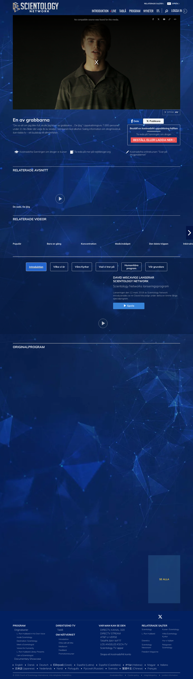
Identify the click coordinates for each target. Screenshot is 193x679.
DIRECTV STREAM (110, 633)
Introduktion (64, 639)
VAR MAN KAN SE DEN (112, 625)
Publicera (153, 121)
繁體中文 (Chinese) (132, 668)
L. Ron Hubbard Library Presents (30, 651)
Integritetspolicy (150, 675)
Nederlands (46, 668)
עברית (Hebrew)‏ (134, 664)
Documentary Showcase (27, 658)
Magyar (151, 664)
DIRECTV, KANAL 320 (112, 629)
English (19, 664)
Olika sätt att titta (66, 643)
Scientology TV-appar (111, 647)
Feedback (63, 650)
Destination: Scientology (27, 641)
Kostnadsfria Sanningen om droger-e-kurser (43, 151)
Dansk (31, 664)
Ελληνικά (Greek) (62, 664)
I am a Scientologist (25, 655)
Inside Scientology (24, 637)
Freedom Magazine (150, 651)
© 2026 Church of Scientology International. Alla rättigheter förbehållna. (42, 675)
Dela (135, 121)
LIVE (114, 11)
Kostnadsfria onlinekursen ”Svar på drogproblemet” (148, 153)
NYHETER (148, 11)
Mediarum (63, 646)
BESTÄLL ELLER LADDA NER (153, 140)
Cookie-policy (133, 675)
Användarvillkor (116, 675)
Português (73, 668)
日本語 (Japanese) (25, 668)
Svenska (112, 668)
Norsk (60, 668)
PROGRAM (134, 11)
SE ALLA (164, 579)
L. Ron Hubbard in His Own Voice (31, 633)
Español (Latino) (85, 664)
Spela (128, 306)
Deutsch (43, 664)
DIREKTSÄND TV (65, 625)
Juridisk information (170, 675)
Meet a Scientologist (25, 644)
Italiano (164, 664)
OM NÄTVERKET (65, 634)
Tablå (60, 629)
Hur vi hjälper (168, 640)
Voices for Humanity (25, 648)
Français (152, 668)
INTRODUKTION (100, 11)
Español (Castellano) (110, 664)
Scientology (147, 629)
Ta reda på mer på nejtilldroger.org (92, 151)
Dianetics (146, 640)
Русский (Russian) (93, 668)
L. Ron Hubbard (148, 633)
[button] (189, 233)
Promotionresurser (66, 653)
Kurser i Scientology (170, 629)
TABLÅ (122, 11)
